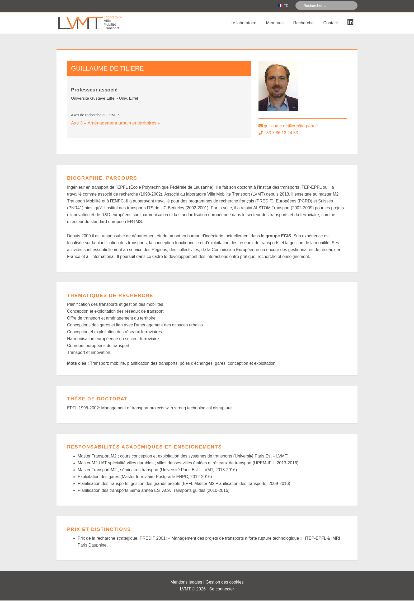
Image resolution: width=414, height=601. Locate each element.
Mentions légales (186, 582)
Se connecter (221, 589)
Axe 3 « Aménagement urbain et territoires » (115, 123)
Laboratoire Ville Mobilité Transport (96, 23)
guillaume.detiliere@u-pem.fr (291, 126)
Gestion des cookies (225, 582)
